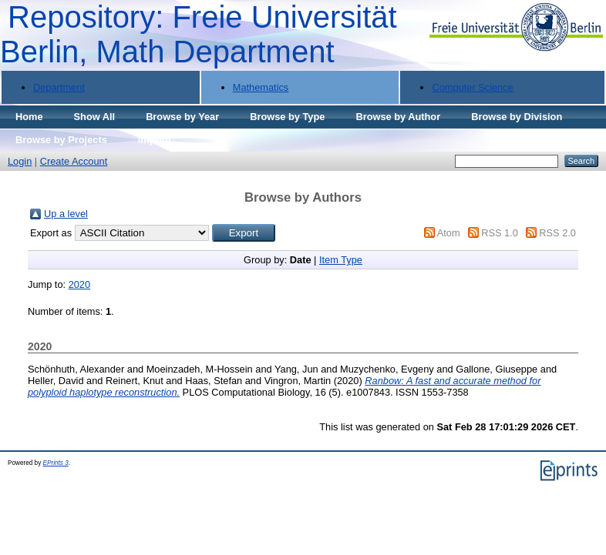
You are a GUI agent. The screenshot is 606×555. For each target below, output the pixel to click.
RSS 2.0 (557, 233)
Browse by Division (516, 116)
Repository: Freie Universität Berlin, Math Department (198, 34)
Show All (95, 116)
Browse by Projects (61, 139)
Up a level (66, 213)
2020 (79, 284)
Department (59, 87)
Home (29, 116)
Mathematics (261, 87)
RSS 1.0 (499, 233)
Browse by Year (182, 116)
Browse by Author (397, 116)
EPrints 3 (56, 463)
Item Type (340, 260)
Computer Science (472, 87)
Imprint (154, 139)
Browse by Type (287, 116)
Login (20, 161)
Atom (448, 233)
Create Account (74, 161)
